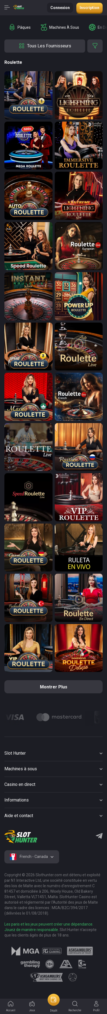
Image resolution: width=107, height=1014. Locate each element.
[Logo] (59, 717)
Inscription (89, 7)
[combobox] (31, 856)
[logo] (20, 837)
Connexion (60, 7)
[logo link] (52, 951)
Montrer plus (53, 687)
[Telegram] (99, 836)
